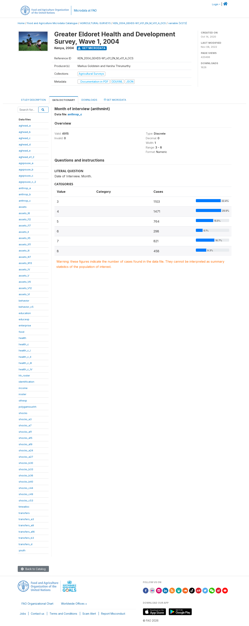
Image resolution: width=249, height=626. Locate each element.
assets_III (24, 250)
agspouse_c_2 (27, 181)
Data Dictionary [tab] (63, 100)
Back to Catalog (33, 569)
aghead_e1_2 (26, 156)
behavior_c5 (26, 306)
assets (23, 206)
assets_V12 (25, 288)
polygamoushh (27, 406)
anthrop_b (25, 194)
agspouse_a (26, 163)
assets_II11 (25, 244)
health (22, 337)
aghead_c (25, 138)
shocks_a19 (25, 444)
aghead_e (25, 150)
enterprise (25, 325)
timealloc (24, 506)
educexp (24, 319)
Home (21, 23)
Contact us (37, 613)
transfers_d (25, 544)
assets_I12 (25, 219)
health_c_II (25, 356)
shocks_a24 (26, 450)
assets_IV (24, 269)
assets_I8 (24, 213)
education (25, 313)
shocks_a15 (25, 437)
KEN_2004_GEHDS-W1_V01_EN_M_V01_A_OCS (139, 23)
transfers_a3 (26, 519)
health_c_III (25, 363)
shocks (23, 413)
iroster (22, 394)
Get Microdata (92, 48)
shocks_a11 (25, 431)
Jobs (23, 613)
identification (26, 381)
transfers (24, 513)
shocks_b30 (26, 462)
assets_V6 (25, 281)
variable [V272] (177, 23)
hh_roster (24, 375)
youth (22, 550)
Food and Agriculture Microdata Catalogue (52, 23)
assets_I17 (25, 225)
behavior (24, 300)
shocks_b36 (26, 475)
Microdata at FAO (85, 10)
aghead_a (25, 125)
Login (215, 4)
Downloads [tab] (89, 99)
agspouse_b (26, 169)
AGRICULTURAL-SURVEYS (95, 23)
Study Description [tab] (33, 99)
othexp (23, 400)
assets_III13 (25, 263)
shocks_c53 (26, 500)
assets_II (24, 231)
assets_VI (24, 294)
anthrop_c (25, 200)
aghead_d (25, 144)
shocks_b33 (26, 469)
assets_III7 (25, 256)
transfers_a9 (26, 525)
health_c (24, 344)
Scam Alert (89, 613)
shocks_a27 (26, 456)
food (21, 331)
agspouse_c (26, 175)
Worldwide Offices (73, 603)
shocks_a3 (25, 419)
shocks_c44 (26, 487)
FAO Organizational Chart (37, 603)
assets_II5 (24, 238)
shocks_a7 (25, 425)
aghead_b (25, 131)
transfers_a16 (27, 531)
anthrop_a (25, 188)
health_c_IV (25, 369)
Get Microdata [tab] (115, 99)
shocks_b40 (26, 481)
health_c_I (25, 350)
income (23, 388)
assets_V (24, 275)
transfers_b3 (26, 537)
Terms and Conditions (63, 613)
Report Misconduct (113, 613)
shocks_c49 (26, 494)
